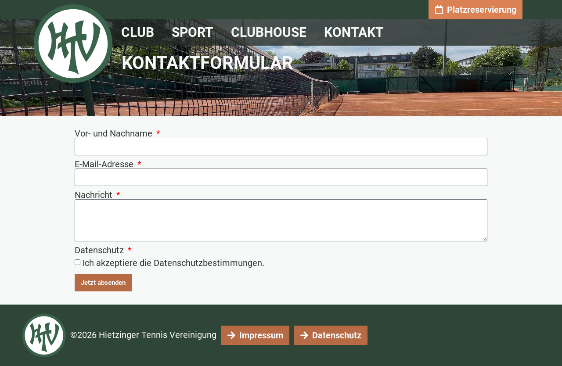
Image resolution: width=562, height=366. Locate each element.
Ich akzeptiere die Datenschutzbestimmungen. (173, 263)
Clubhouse (271, 32)
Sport (195, 32)
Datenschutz (100, 250)
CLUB (140, 32)
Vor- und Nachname (115, 133)
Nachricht (95, 194)
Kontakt (356, 32)
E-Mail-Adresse (105, 164)
